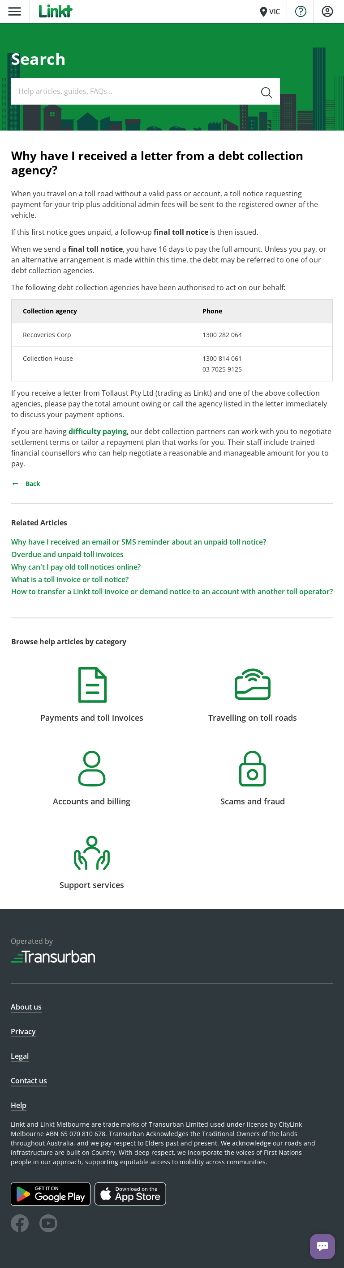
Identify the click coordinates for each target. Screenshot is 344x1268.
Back (25, 483)
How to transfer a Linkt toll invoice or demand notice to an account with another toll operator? (172, 591)
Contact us (29, 1081)
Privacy (23, 1031)
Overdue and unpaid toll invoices (67, 554)
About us (26, 1007)
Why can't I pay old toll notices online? (76, 567)
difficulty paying (98, 431)
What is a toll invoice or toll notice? (70, 579)
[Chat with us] (322, 1246)
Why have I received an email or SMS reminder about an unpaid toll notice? (138, 542)
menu (14, 11)
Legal (20, 1056)
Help (18, 1105)
